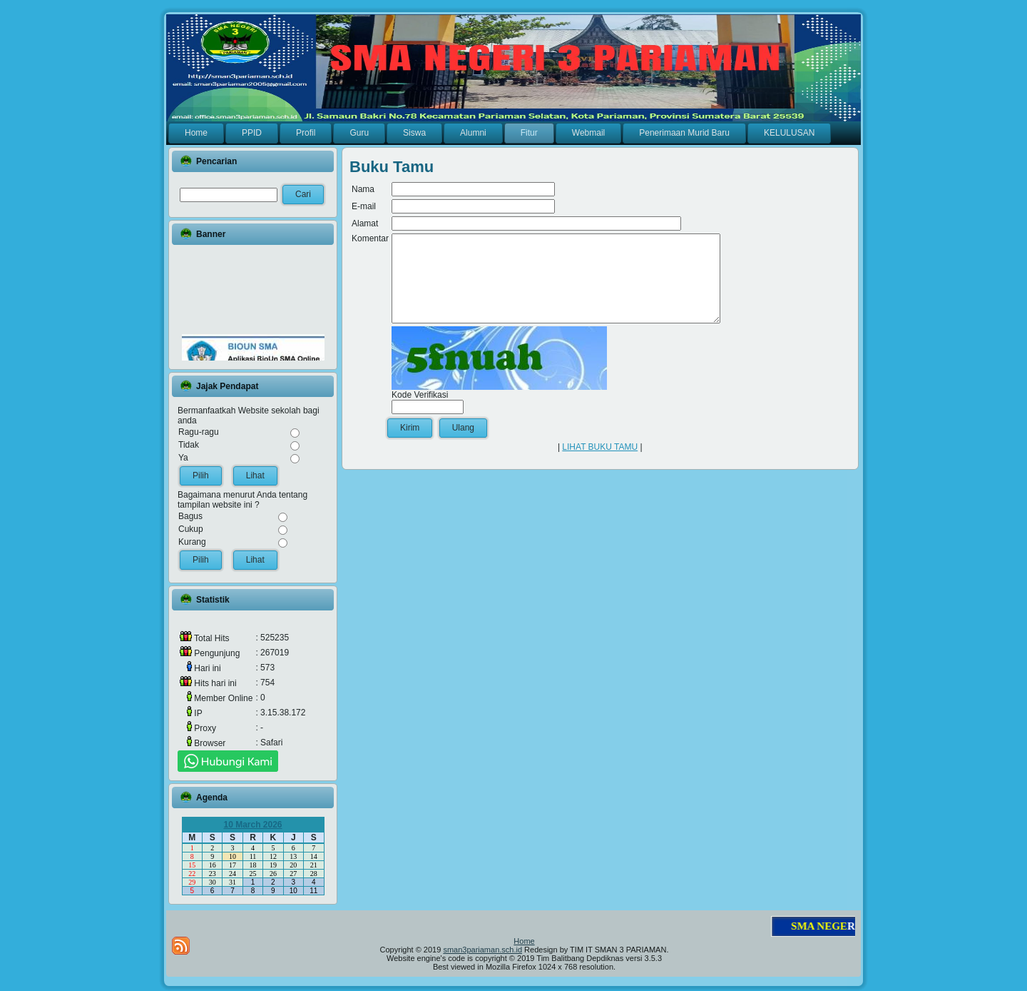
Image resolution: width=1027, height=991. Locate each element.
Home (524, 941)
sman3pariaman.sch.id (482, 949)
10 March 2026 (252, 825)
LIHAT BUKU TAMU (600, 464)
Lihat (255, 476)
